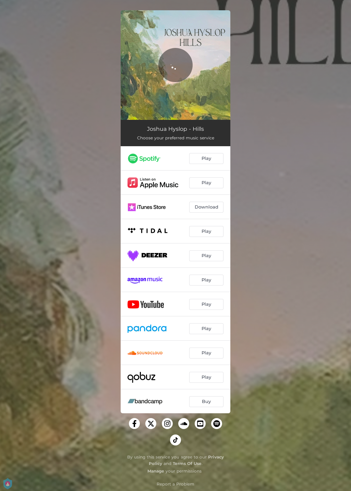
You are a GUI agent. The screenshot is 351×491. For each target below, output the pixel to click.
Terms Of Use (187, 463)
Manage (155, 471)
